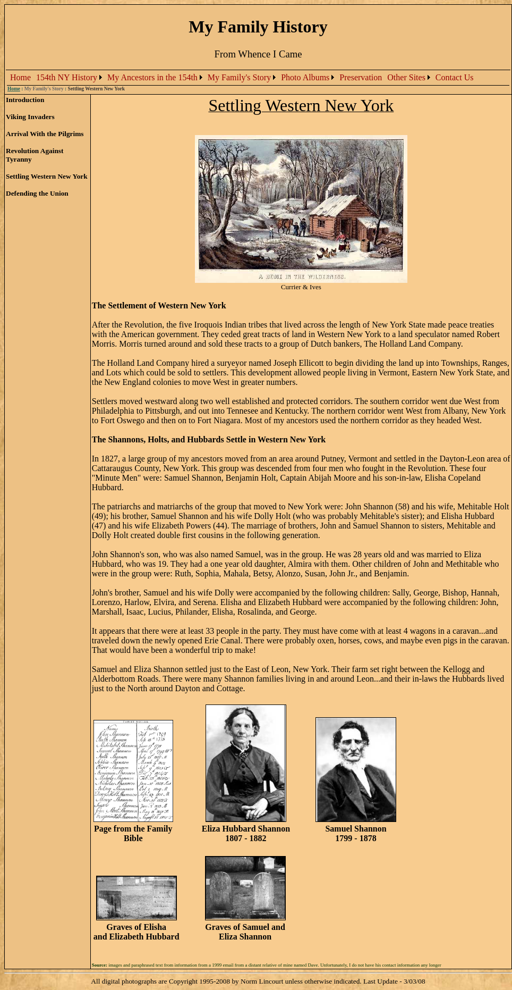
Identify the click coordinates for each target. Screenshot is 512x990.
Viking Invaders (30, 117)
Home (20, 77)
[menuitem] (20, 77)
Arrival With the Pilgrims (44, 134)
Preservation (360, 77)
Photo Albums (305, 77)
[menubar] (241, 77)
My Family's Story (239, 77)
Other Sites (406, 77)
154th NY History (66, 77)
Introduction (25, 100)
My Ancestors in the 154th (152, 77)
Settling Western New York (47, 176)
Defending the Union (37, 193)
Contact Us (455, 77)
